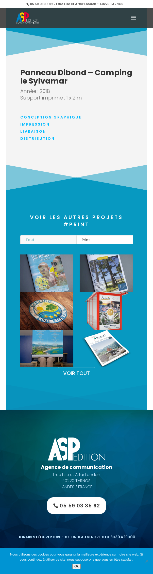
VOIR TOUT (76, 373)
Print (86, 239)
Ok (76, 566)
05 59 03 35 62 (80, 505)
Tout (30, 239)
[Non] (146, 561)
